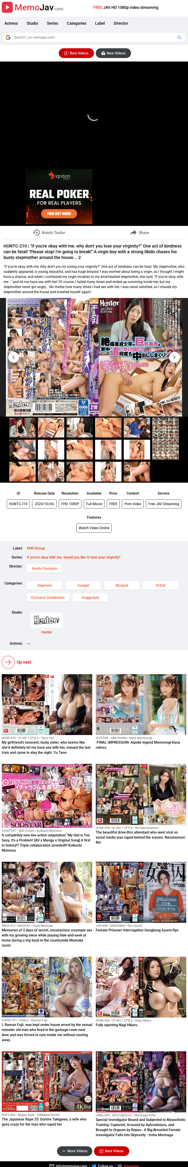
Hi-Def (161, 585)
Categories (76, 23)
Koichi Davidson (44, 568)
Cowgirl (83, 585)
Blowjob (122, 585)
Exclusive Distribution (48, 598)
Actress (11, 23)
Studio (32, 23)
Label (100, 23)
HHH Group (36, 548)
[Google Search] (180, 37)
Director (121, 23)
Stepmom (44, 585)
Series (52, 23)
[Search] (94, 37)
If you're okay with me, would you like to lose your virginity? (73, 557)
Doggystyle (90, 598)
